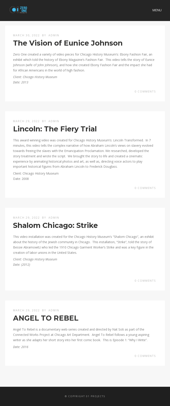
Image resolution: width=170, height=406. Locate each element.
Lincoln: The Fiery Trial (55, 129)
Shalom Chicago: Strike (55, 225)
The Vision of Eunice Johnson (68, 43)
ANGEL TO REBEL (45, 318)
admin (53, 35)
